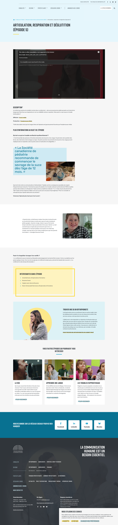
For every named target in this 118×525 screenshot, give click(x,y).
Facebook (60, 425)
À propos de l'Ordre (67, 481)
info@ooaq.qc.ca (45, 499)
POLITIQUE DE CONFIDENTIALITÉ (45, 503)
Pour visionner (21, 399)
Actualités (32, 481)
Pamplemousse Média (26, 121)
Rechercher (114, 8)
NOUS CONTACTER (18, 490)
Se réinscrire (32, 470)
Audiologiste (41, 462)
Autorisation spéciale (41, 470)
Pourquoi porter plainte (35, 476)
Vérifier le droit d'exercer (54, 462)
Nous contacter (84, 2)
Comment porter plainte (49, 476)
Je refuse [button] (75, 521)
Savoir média (22, 117)
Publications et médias (54, 481)
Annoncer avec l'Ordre (74, 8)
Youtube (87, 425)
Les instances (61, 476)
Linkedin (74, 425)
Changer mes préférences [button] (90, 521)
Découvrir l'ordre (55, 8)
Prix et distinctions (41, 481)
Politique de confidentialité (97, 2)
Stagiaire (49, 467)
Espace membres (106, 8)
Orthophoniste (33, 462)
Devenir (31, 8)
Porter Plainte (42, 8)
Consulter (21, 8)
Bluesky (99, 425)
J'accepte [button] (65, 521)
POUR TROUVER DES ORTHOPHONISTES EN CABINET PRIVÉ (78, 332)
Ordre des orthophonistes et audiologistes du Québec (8, 6)
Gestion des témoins (18, 509)
